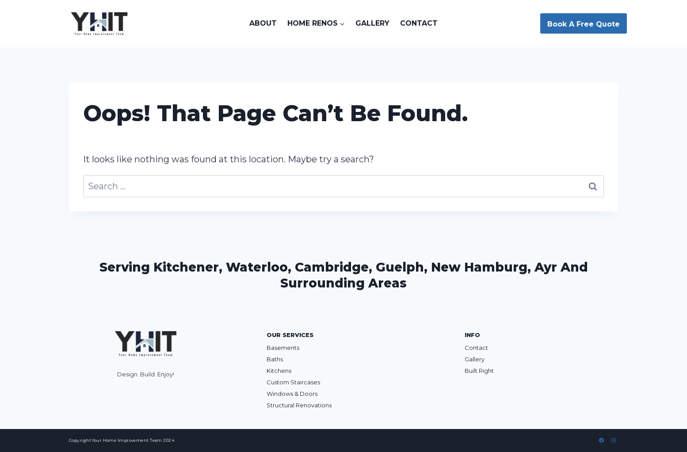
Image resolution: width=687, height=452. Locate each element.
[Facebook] (602, 440)
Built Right (479, 370)
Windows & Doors (292, 393)
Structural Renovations (299, 405)
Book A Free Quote (583, 24)
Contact (419, 23)
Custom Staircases (293, 382)
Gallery (372, 23)
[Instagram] (613, 440)
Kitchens (279, 370)
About (263, 23)
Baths (275, 359)
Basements (283, 347)
